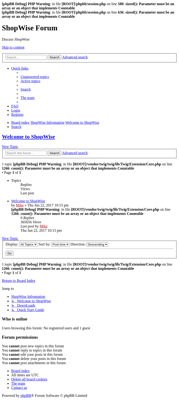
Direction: (89, 244)
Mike (20, 205)
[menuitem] (35, 77)
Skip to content (13, 47)
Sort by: (53, 244)
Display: (22, 244)
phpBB (26, 396)
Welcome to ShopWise (28, 137)
